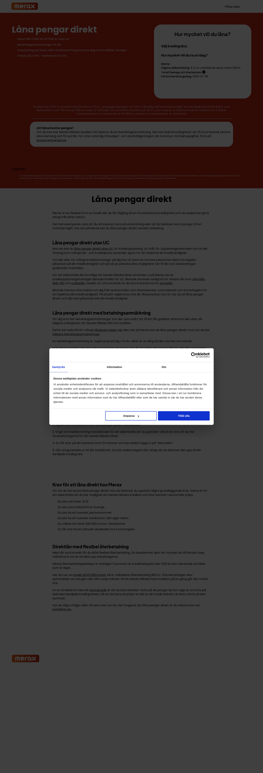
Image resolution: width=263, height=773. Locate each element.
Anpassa (131, 415)
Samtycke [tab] (58, 366)
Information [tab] (114, 366)
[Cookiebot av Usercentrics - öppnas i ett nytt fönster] (194, 355)
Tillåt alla (184, 415)
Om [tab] (164, 366)
